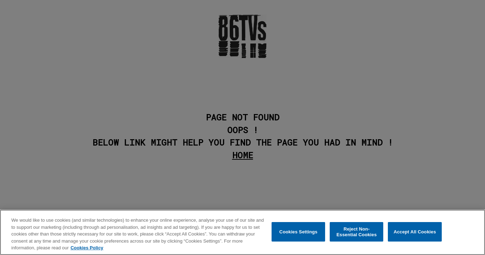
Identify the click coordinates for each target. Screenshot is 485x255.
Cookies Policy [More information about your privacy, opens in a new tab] (87, 247)
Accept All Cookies (415, 231)
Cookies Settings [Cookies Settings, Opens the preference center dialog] (298, 231)
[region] (242, 232)
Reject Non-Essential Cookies (356, 231)
